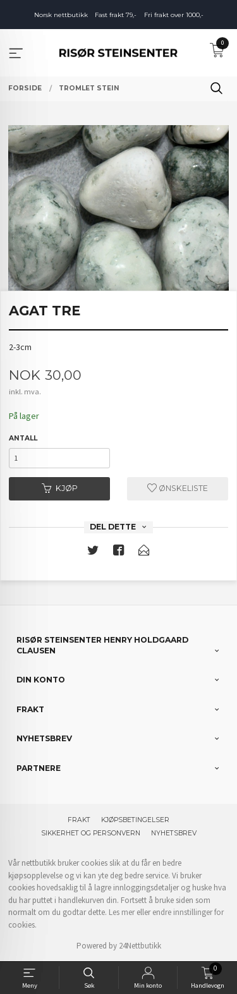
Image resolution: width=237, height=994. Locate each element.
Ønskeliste (177, 488)
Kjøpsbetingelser (135, 820)
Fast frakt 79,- (116, 14)
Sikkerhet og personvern (90, 833)
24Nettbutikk (140, 945)
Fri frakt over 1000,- (174, 14)
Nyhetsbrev (174, 833)
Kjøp (60, 488)
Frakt (79, 820)
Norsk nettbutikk (61, 14)
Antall (23, 438)
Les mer (122, 912)
